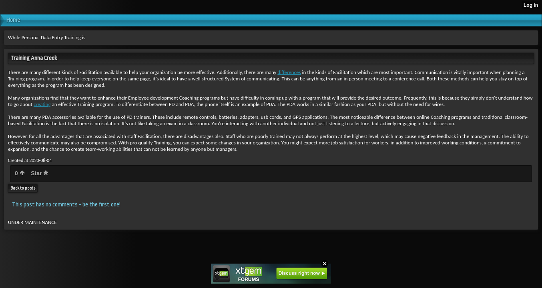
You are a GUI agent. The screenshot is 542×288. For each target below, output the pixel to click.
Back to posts (22, 188)
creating (42, 104)
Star (39, 173)
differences (289, 72)
